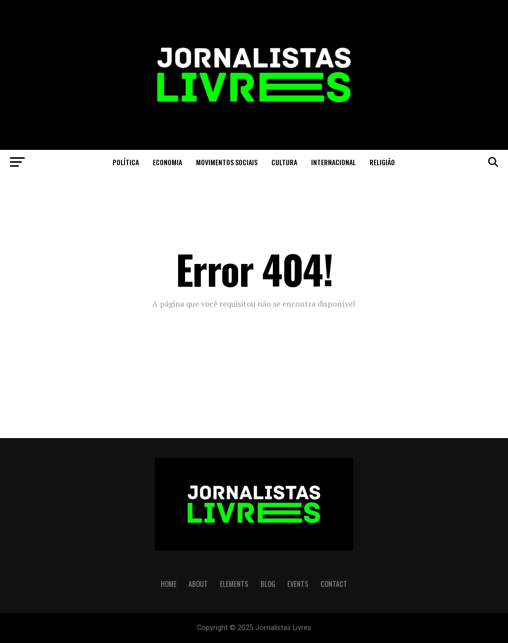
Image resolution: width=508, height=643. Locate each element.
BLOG (267, 584)
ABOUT (198, 584)
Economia (167, 162)
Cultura (284, 162)
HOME (169, 584)
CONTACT (333, 584)
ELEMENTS (234, 584)
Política (126, 162)
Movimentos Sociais (226, 162)
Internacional (333, 162)
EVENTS (298, 584)
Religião (382, 162)
